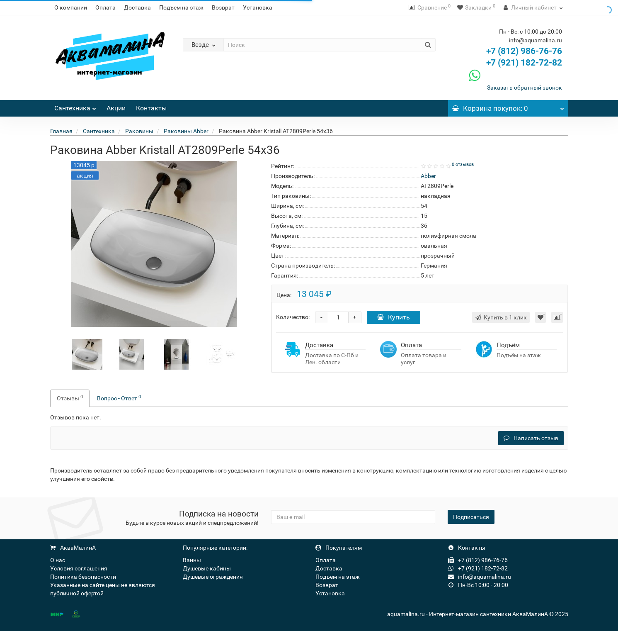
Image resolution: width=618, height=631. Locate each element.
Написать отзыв (531, 438)
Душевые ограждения (213, 576)
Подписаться (471, 517)
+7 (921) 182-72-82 (514, 63)
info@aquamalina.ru (479, 576)
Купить (393, 317)
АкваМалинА (73, 547)
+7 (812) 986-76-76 (524, 51)
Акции (116, 108)
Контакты (151, 108)
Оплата (105, 7)
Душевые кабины (207, 568)
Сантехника (75, 106)
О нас (57, 560)
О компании (70, 7)
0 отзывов (463, 164)
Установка (257, 7)
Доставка (137, 7)
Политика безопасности (83, 576)
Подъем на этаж (181, 7)
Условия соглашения (78, 568)
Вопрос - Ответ (119, 398)
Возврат (223, 7)
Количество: (293, 317)
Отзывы (70, 398)
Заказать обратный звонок (524, 87)
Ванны (192, 560)
